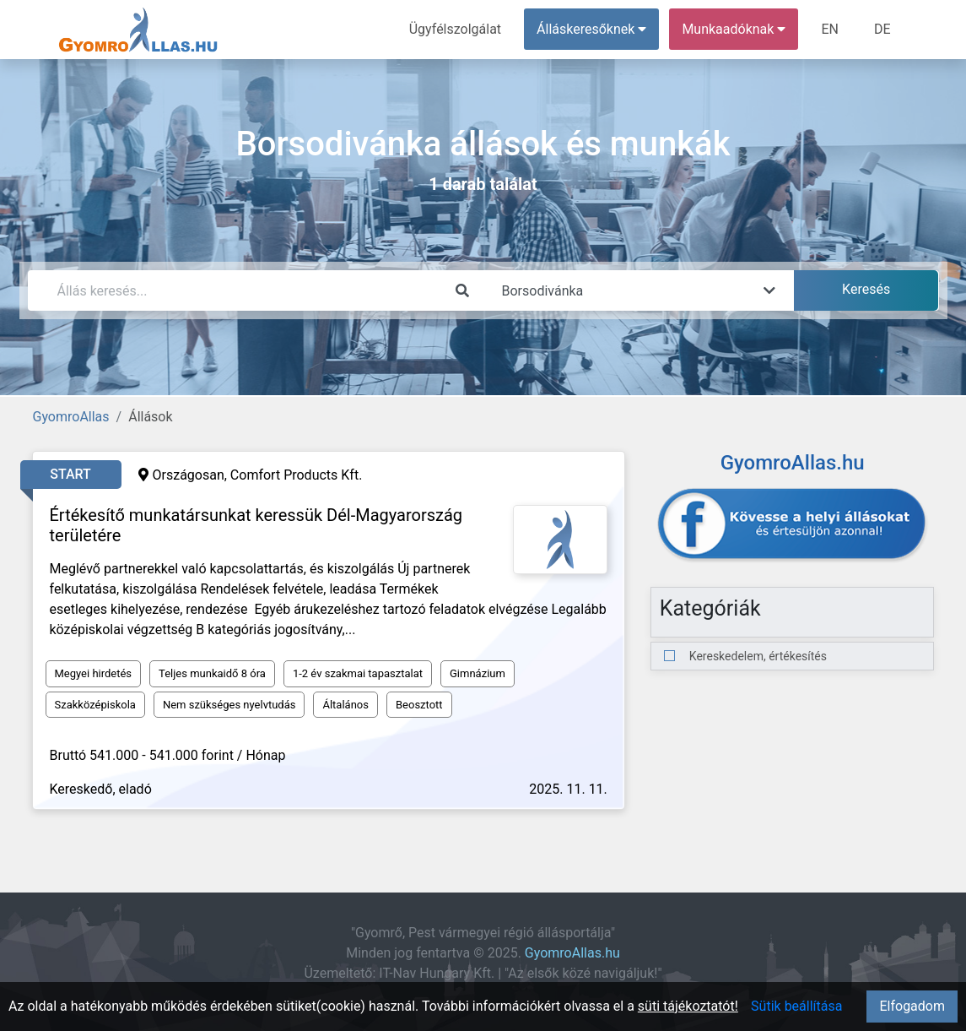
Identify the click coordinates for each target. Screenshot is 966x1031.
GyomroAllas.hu (572, 953)
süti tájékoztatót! (688, 1006)
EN (830, 29)
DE (882, 29)
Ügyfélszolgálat (455, 29)
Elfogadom (912, 1006)
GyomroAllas (71, 417)
